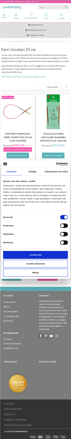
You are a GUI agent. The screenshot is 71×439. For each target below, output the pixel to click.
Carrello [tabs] (61, 16)
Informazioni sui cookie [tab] (56, 171)
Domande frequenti (12, 343)
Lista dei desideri (31, 16)
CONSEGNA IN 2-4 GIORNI (36, 35)
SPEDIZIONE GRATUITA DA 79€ (37, 30)
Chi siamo (8, 339)
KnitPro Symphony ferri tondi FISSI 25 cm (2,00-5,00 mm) (18, 137)
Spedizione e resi (11, 348)
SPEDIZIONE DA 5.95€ (37, 25)
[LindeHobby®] (11, 7)
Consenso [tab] (11, 171)
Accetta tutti (35, 255)
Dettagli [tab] (32, 171)
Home (16, 16)
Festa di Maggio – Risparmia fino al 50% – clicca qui (20, 2)
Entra (46, 16)
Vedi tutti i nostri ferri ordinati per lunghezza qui (23, 76)
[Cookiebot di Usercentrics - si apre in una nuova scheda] (56, 164)
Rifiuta (35, 272)
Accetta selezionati (35, 264)
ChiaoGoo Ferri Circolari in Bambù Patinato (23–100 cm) (53, 137)
